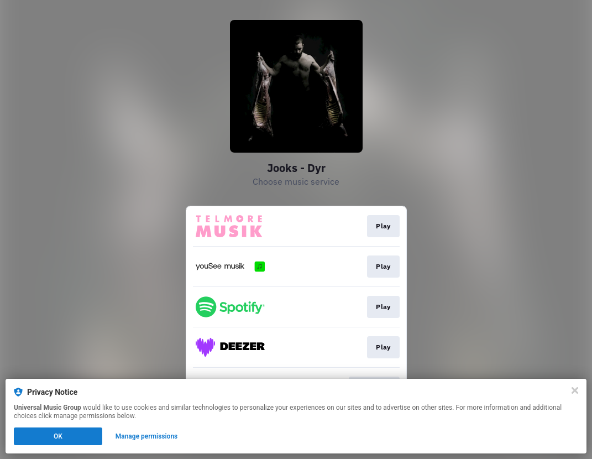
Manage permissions (147, 436)
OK (58, 436)
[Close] (575, 390)
